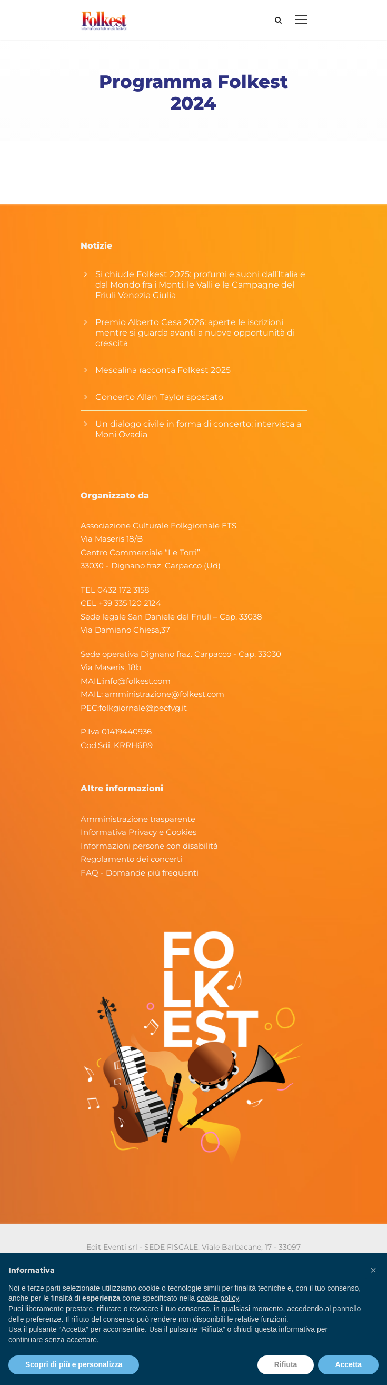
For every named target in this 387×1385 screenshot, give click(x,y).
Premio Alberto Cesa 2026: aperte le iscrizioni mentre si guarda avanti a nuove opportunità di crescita (195, 332)
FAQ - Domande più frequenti (140, 873)
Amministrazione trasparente (138, 819)
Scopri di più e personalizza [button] (73, 1364)
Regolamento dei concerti (131, 859)
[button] (373, 1270)
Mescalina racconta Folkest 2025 (163, 370)
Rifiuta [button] (285, 1364)
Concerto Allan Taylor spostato (159, 397)
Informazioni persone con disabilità (149, 846)
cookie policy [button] (218, 1298)
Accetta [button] (348, 1364)
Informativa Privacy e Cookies (138, 832)
